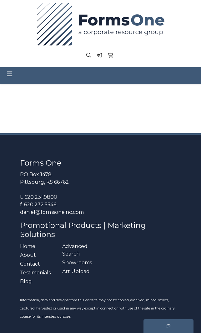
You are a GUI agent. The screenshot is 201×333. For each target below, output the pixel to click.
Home (27, 246)
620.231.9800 (40, 197)
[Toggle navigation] (9, 74)
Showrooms (77, 263)
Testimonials (35, 273)
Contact (30, 264)
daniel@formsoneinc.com (52, 212)
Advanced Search (75, 250)
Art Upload (76, 271)
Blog (26, 281)
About (28, 255)
